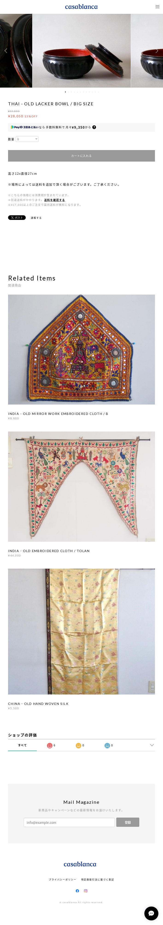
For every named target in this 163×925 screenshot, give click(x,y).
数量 (11, 139)
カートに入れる (81, 156)
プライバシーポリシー (62, 879)
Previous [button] (7, 50)
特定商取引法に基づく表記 (97, 879)
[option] (81, 51)
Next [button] (156, 50)
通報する (36, 217)
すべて (22, 745)
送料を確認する (54, 200)
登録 (128, 822)
